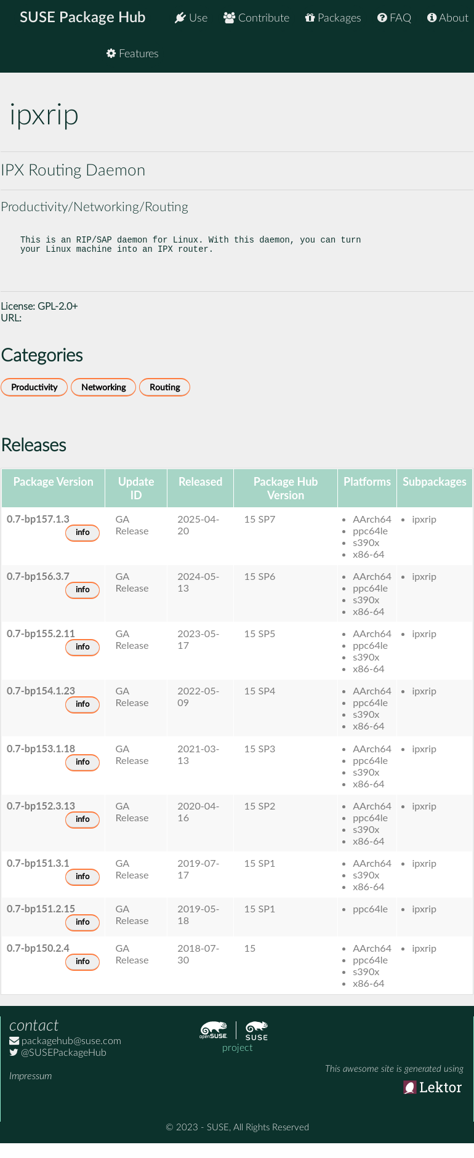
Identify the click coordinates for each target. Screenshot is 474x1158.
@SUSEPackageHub (57, 1065)
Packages (333, 18)
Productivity (34, 399)
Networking (103, 399)
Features (442, 55)
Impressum (30, 1088)
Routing (165, 399)
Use (191, 18)
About (447, 18)
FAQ (394, 18)
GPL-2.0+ (58, 319)
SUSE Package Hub (83, 18)
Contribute (256, 18)
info (82, 545)
